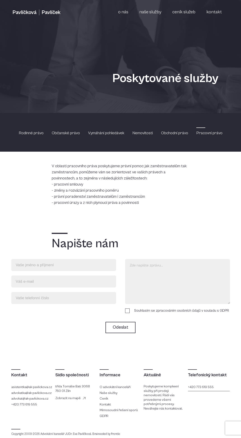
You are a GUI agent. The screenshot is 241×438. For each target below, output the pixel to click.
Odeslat (120, 327)
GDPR (104, 416)
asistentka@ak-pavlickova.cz (31, 387)
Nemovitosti (143, 133)
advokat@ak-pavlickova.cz (30, 398)
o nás (123, 12)
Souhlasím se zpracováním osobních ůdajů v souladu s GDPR (181, 310)
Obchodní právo (175, 133)
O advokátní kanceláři (115, 387)
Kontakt (105, 404)
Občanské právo (66, 133)
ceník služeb (183, 12)
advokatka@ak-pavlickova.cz (31, 393)
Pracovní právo (209, 133)
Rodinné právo (31, 133)
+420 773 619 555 (24, 404)
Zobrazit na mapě (68, 398)
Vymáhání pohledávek (106, 133)
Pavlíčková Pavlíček (36, 12)
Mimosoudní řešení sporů (119, 410)
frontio (115, 434)
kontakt (214, 12)
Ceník (104, 398)
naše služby (150, 12)
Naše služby (108, 393)
